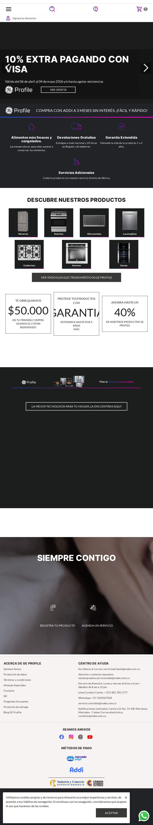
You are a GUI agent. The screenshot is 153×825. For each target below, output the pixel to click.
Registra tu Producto (57, 616)
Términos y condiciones (17, 679)
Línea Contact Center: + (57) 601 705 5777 (102, 692)
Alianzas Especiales (15, 685)
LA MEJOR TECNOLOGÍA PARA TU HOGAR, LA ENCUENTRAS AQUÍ (76, 406)
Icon (8, 18)
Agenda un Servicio (97, 616)
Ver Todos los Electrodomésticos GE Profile (76, 277)
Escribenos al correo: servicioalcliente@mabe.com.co (109, 668)
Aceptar (111, 813)
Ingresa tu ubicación (20, 18)
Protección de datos (15, 674)
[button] (145, 68)
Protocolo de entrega (16, 706)
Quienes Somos (12, 668)
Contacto (9, 690)
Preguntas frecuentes (16, 701)
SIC (6, 696)
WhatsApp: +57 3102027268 (95, 697)
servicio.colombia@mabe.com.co (97, 703)
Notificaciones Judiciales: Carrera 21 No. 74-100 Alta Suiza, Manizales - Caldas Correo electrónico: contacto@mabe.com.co (113, 712)
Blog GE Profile (12, 712)
